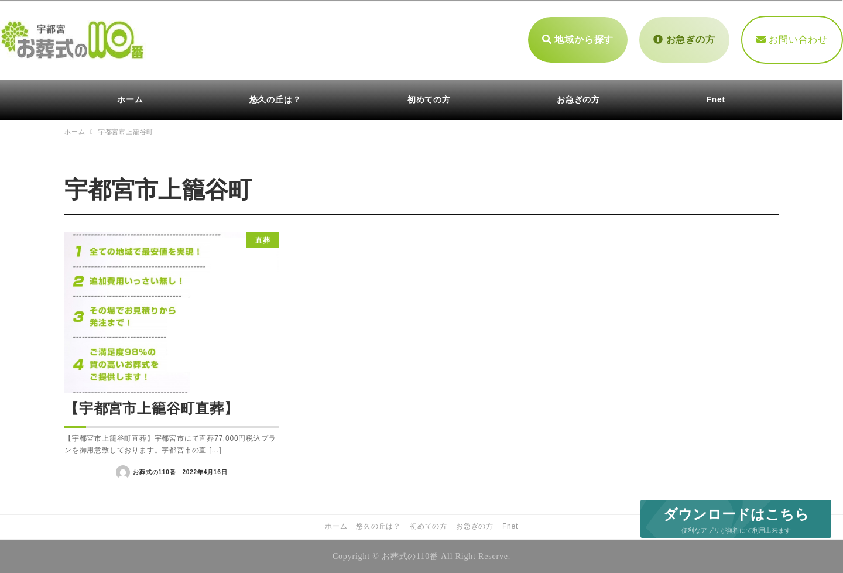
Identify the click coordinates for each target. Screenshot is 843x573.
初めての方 (428, 526)
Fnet (510, 526)
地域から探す (578, 39)
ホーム (336, 526)
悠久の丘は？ (378, 526)
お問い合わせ (792, 39)
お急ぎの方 (684, 39)
